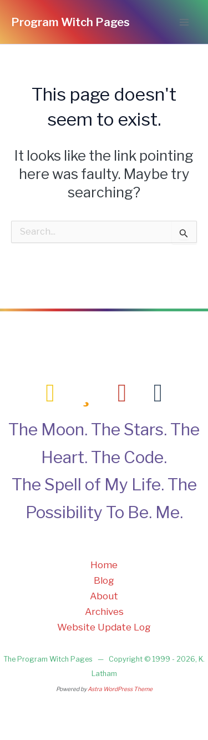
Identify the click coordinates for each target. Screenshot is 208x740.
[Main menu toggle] (184, 22)
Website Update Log (104, 627)
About (104, 596)
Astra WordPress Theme (120, 689)
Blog (104, 580)
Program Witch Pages (70, 22)
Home (104, 564)
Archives (104, 611)
